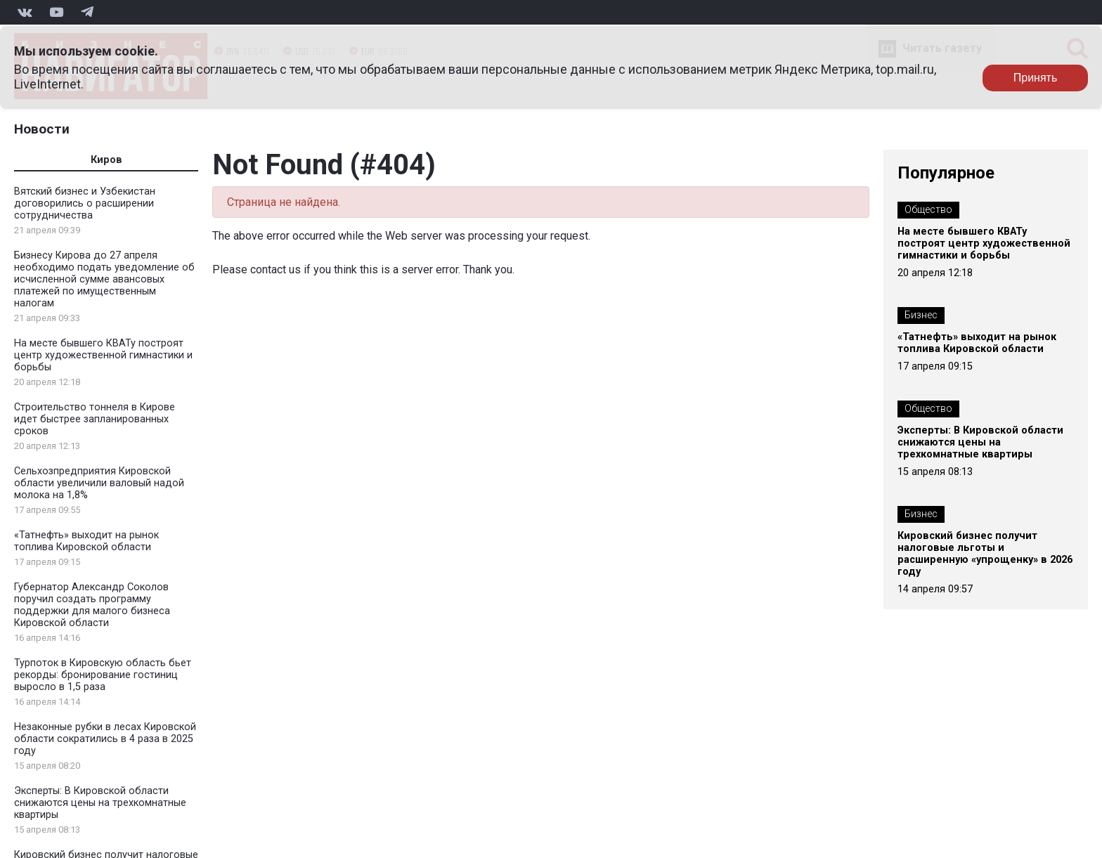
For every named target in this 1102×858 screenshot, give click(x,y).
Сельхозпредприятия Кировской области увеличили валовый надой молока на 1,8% (99, 483)
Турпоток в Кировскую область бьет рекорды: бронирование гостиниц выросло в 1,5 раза (102, 675)
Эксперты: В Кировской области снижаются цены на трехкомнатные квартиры (100, 803)
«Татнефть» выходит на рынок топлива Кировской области (86, 541)
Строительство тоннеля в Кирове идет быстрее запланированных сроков (94, 419)
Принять (1035, 78)
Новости (42, 129)
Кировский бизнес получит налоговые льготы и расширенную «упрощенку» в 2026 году (984, 554)
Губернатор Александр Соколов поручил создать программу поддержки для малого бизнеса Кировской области (92, 605)
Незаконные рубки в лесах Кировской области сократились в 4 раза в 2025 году (105, 739)
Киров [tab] (106, 160)
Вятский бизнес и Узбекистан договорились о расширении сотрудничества (84, 203)
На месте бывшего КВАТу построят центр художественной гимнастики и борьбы (103, 355)
